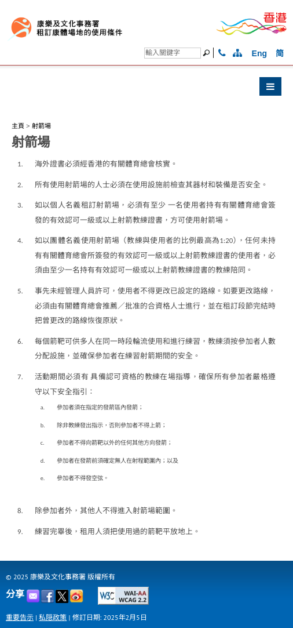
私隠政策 (53, 617)
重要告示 (20, 617)
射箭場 (41, 125)
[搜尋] (172, 53)
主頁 (18, 125)
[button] (146, 89)
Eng (259, 53)
